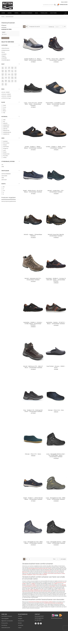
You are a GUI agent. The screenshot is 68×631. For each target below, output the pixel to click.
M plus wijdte (52, 586)
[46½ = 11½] (12, 78)
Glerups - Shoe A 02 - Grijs (56, 410)
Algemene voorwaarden (7, 620)
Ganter (34, 574)
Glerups (5, 144)
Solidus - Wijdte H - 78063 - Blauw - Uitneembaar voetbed (33, 147)
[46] (2, 84)
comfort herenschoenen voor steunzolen (53, 603)
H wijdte (55, 583)
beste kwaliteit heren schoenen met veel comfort (39, 568)
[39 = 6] (15, 68)
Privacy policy (4, 623)
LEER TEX (5, 128)
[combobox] (49, 4)
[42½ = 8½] (2, 74)
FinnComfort (39, 574)
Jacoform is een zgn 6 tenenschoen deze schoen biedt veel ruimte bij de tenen (43, 590)
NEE (3, 166)
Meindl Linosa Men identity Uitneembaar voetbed (56, 235)
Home (3, 16)
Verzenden (20, 625)
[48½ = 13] (6, 81)
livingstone (5, 148)
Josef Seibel (6, 146)
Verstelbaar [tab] (5, 170)
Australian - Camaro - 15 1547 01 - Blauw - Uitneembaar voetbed (55, 323)
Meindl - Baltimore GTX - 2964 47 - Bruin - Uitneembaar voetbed (33, 367)
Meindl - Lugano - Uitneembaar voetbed (33, 235)
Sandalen (4, 54)
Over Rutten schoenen (6, 616)
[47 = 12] (15, 78)
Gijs (49, 573)
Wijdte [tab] (3, 183)
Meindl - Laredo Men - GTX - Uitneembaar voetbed (56, 191)
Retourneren (21, 620)
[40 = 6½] (6, 71)
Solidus (63, 573)
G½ (4, 190)
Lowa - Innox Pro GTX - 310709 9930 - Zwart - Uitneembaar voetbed (33, 104)
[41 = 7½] (12, 71)
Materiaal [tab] (4, 116)
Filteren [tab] (3, 25)
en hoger (6, 98)
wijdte (46, 584)
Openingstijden (5, 618)
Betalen (20, 623)
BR (3, 186)
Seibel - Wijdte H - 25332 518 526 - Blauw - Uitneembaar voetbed (33, 498)
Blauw (4, 110)
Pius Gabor (5, 155)
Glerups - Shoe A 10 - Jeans (33, 454)
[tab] (10, 32)
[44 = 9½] (12, 74)
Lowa (4, 150)
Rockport (59, 573)
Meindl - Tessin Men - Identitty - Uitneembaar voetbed (55, 59)
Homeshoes (4, 625)
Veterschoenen (5, 48)
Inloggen (20, 618)
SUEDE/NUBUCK (7, 132)
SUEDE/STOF (6, 125)
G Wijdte (41, 583)
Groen (4, 107)
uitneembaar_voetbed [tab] (8, 161)
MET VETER (4, 175)
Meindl (51, 573)
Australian (24, 574)
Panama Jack (6, 153)
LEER (4, 119)
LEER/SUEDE (6, 126)
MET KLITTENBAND (6, 173)
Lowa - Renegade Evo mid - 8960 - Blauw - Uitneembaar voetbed (33, 542)
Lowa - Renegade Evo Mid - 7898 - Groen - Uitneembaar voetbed (56, 498)
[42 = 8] (15, 71)
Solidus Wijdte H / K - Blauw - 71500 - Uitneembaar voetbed (33, 59)
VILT (4, 121)
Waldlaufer (29, 574)
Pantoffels (4, 58)
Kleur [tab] (3, 102)
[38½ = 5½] (12, 68)
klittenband (25, 572)
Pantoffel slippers (6, 60)
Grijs (4, 112)
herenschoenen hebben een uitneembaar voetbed (40, 601)
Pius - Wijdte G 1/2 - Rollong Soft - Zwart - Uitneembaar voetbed (33, 411)
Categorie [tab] (4, 45)
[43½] (9, 74)
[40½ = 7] (9, 71)
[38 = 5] (9, 68)
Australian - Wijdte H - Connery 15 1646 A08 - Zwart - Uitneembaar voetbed (56, 280)
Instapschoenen (5, 50)
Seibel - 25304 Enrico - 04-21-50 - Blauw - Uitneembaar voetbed (33, 191)
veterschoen (48, 570)
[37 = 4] (6, 68)
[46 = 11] (9, 78)
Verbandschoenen (5, 627)
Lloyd (55, 573)
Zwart (4, 105)
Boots (3, 52)
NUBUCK (5, 123)
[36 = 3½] (2, 68)
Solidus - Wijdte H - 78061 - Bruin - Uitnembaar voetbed (56, 147)
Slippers (4, 56)
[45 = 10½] (2, 78)
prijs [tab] (2, 89)
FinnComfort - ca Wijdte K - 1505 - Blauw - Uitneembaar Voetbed (56, 103)
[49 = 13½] (9, 81)
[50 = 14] (12, 81)
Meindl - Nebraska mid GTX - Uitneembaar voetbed (33, 279)
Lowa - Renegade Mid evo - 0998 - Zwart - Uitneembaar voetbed (55, 542)
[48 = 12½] (2, 81)
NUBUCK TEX (6, 130)
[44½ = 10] (15, 74)
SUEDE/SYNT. (6, 134)
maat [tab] (2, 64)
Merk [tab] (2, 138)
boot (57, 570)
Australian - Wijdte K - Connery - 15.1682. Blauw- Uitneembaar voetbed (33, 324)
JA (2, 164)
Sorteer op (51, 26)
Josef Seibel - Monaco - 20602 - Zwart (56, 367)
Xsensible (44, 574)
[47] (6, 84)
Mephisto (45, 573)
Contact (20, 616)
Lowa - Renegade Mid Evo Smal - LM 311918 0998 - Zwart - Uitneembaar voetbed (55, 455)
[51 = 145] (15, 81)
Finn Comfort (6, 143)
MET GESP (4, 179)
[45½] (6, 78)
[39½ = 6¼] (2, 71)
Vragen (19, 627)
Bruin (4, 109)
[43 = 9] (6, 74)
